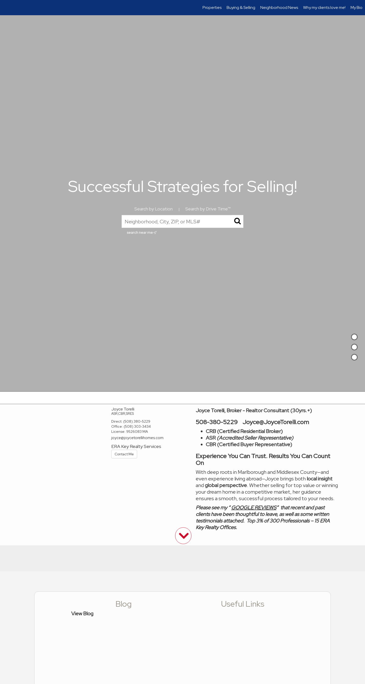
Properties (212, 7)
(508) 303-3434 (137, 426)
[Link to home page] (6, 7)
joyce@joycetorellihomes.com (137, 437)
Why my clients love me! (324, 7)
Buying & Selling (241, 7)
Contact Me (124, 454)
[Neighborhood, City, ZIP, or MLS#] (182, 221)
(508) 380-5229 (136, 421)
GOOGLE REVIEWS (253, 507)
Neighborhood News (279, 7)
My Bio (356, 7)
